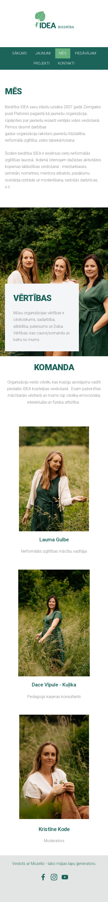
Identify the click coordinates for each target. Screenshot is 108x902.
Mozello (38, 863)
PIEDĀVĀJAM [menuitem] (85, 53)
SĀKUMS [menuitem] (19, 53)
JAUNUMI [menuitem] (43, 53)
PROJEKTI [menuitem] (42, 63)
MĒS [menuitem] (63, 53)
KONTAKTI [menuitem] (66, 63)
